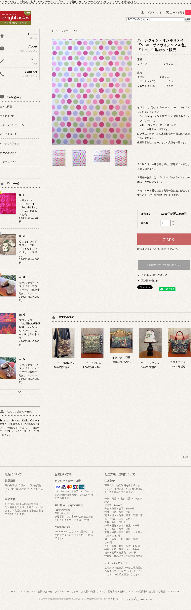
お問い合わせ (45, 591)
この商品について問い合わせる (164, 264)
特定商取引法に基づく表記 (150, 591)
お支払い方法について (93, 591)
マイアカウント (153, 12)
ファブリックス (69, 30)
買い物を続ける (149, 280)
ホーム (12, 591)
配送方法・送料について (121, 591)
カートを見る (180, 12)
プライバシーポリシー (67, 591)
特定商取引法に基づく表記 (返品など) (157, 249)
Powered (128, 599)
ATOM (178, 591)
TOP (54, 30)
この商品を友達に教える (154, 275)
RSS (170, 591)
